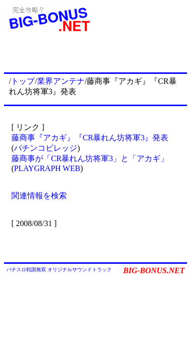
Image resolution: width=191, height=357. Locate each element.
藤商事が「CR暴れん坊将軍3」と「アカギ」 (89, 158)
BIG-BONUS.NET (154, 270)
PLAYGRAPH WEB (47, 168)
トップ (23, 81)
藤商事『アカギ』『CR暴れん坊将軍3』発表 (89, 137)
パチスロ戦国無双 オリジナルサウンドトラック (59, 269)
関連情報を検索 (39, 195)
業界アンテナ (61, 81)
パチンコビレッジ (45, 148)
